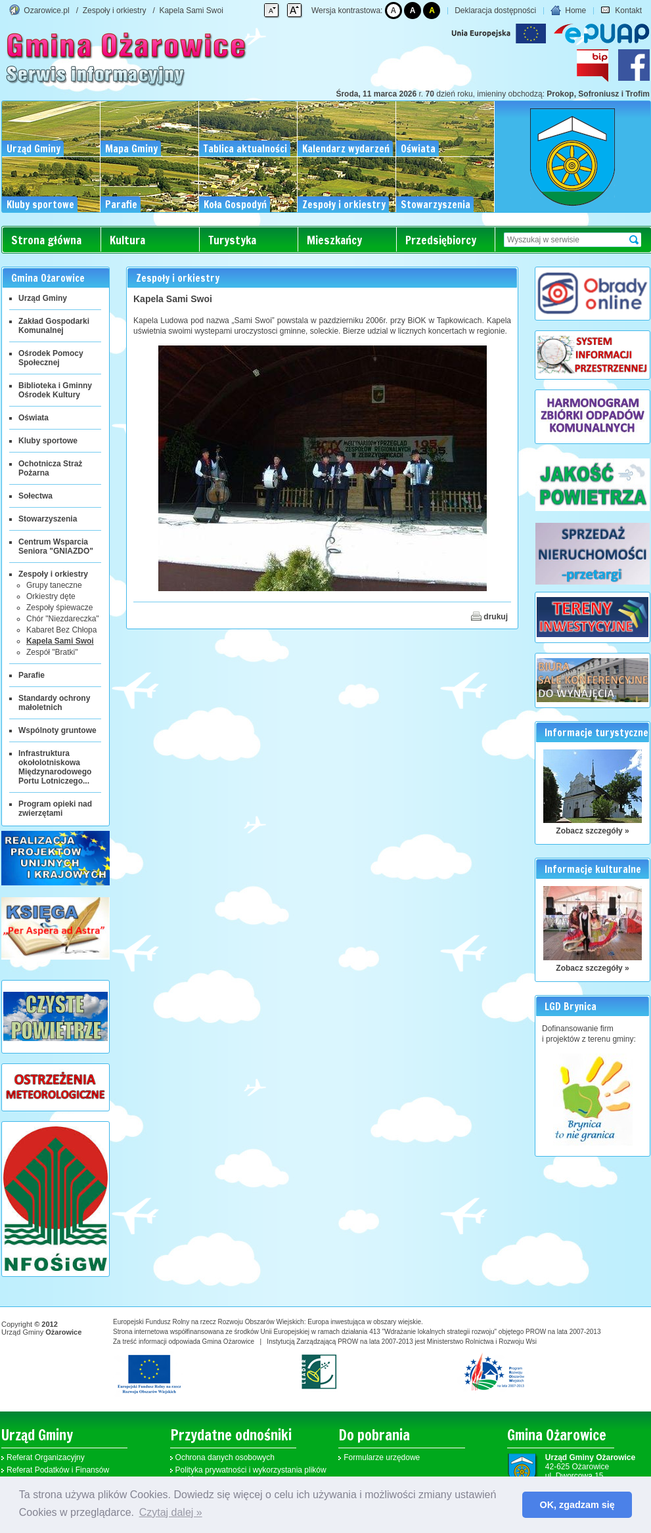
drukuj (489, 616)
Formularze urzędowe (382, 1457)
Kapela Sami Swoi (191, 10)
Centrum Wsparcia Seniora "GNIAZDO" (55, 546)
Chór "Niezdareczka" (62, 618)
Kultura (127, 240)
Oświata (33, 417)
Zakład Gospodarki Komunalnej (53, 326)
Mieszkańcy (334, 240)
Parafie (31, 675)
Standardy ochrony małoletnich (54, 703)
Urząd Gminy (42, 298)
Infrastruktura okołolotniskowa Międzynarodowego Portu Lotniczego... (54, 767)
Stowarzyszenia (47, 518)
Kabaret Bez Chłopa (61, 629)
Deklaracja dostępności (495, 10)
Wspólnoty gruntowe (57, 730)
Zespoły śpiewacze (59, 607)
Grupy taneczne (54, 585)
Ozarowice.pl (46, 10)
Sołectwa (35, 495)
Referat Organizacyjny (46, 1457)
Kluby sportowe (48, 440)
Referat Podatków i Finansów (58, 1470)
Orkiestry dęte (51, 596)
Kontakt (621, 10)
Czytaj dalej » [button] (170, 1512)
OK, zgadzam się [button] (577, 1505)
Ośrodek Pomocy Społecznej (50, 358)
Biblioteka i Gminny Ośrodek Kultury (55, 390)
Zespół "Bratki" (52, 652)
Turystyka (232, 240)
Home (568, 10)
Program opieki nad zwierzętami (55, 808)
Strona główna (46, 240)
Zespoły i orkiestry (114, 10)
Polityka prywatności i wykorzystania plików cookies (250, 1474)
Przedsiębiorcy (440, 240)
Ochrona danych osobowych (225, 1457)
